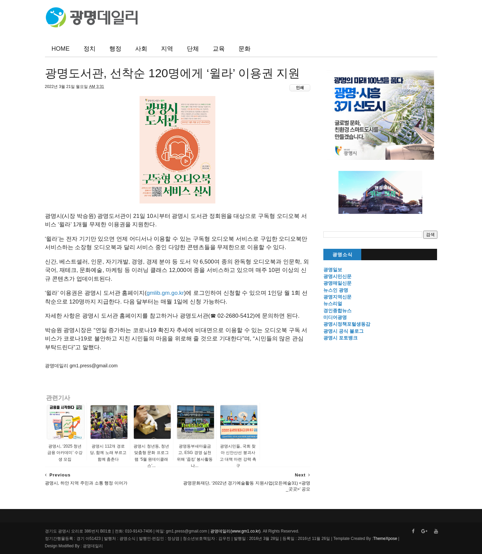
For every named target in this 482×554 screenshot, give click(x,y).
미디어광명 (335, 317)
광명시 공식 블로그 (343, 331)
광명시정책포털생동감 (346, 324)
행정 (115, 48)
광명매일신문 (337, 283)
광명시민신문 (337, 276)
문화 (244, 48)
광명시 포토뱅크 (340, 337)
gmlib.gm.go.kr (165, 293)
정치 (90, 48)
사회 (141, 48)
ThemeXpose (385, 538)
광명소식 (342, 254)
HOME (61, 48)
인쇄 (300, 87)
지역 (167, 48)
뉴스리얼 (332, 303)
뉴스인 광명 (335, 290)
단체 (193, 48)
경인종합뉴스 (337, 310)
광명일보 (332, 269)
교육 (219, 48)
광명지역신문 (337, 296)
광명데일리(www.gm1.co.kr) (235, 531)
